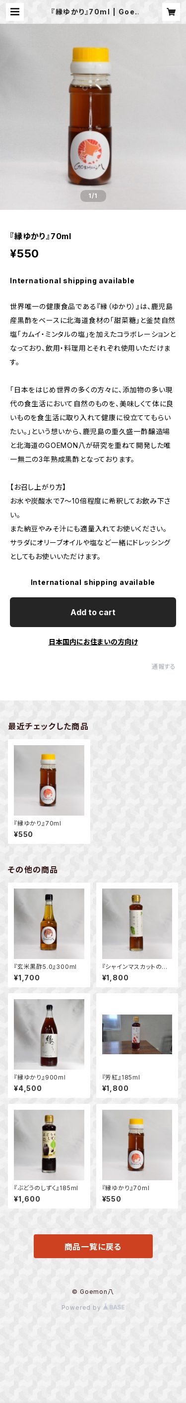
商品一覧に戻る (93, 1247)
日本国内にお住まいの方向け (93, 642)
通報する (164, 666)
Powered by (93, 1307)
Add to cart (93, 612)
